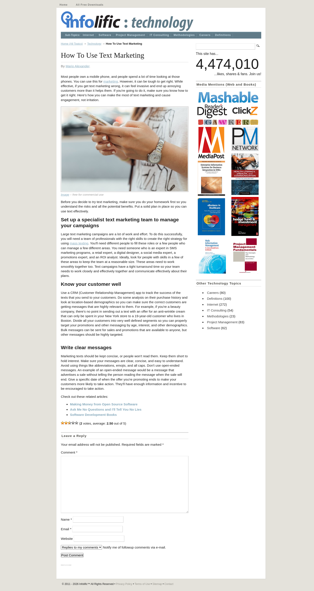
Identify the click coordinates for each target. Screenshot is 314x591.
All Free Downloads (89, 4)
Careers (204, 35)
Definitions (223, 35)
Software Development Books (93, 415)
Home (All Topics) (72, 43)
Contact (168, 584)
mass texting (79, 243)
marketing (110, 81)
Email (66, 529)
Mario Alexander (77, 66)
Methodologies (184, 35)
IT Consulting (159, 35)
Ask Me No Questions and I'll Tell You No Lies (106, 409)
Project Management (130, 35)
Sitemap (157, 584)
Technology (94, 43)
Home (64, 4)
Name (66, 519)
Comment (69, 452)
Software (105, 35)
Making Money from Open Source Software (104, 404)
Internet (88, 35)
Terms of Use (142, 584)
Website (67, 538)
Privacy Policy (124, 584)
